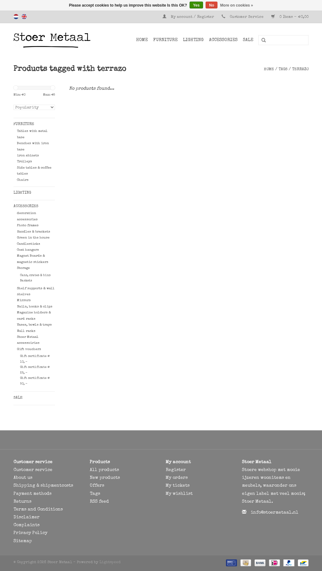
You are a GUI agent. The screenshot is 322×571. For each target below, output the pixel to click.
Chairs (23, 180)
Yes (196, 5)
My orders (177, 478)
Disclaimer (26, 517)
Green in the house (33, 237)
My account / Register (189, 17)
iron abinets (28, 155)
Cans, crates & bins (35, 275)
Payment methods (32, 494)
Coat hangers (28, 250)
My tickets (178, 486)
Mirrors (24, 300)
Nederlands (16, 16)
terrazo (300, 69)
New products (105, 478)
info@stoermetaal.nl (274, 513)
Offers (97, 486)
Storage (23, 268)
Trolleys (24, 161)
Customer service (32, 470)
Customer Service (247, 17)
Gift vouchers (29, 349)
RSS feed (99, 502)
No (211, 5)
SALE (248, 40)
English (24, 16)
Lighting (193, 40)
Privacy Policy (30, 533)
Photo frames (28, 225)
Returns (22, 502)
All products (104, 470)
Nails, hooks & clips (34, 306)
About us (22, 478)
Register (176, 470)
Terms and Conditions (38, 509)
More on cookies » (236, 5)
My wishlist (179, 494)
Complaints (26, 525)
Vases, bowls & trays (34, 325)
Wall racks (26, 331)
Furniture (165, 40)
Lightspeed (110, 562)
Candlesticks (28, 244)
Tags (283, 69)
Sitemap (22, 541)
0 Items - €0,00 (290, 17)
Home (142, 40)
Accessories (223, 40)
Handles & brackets (33, 231)
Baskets (26, 280)
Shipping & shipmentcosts (43, 486)
